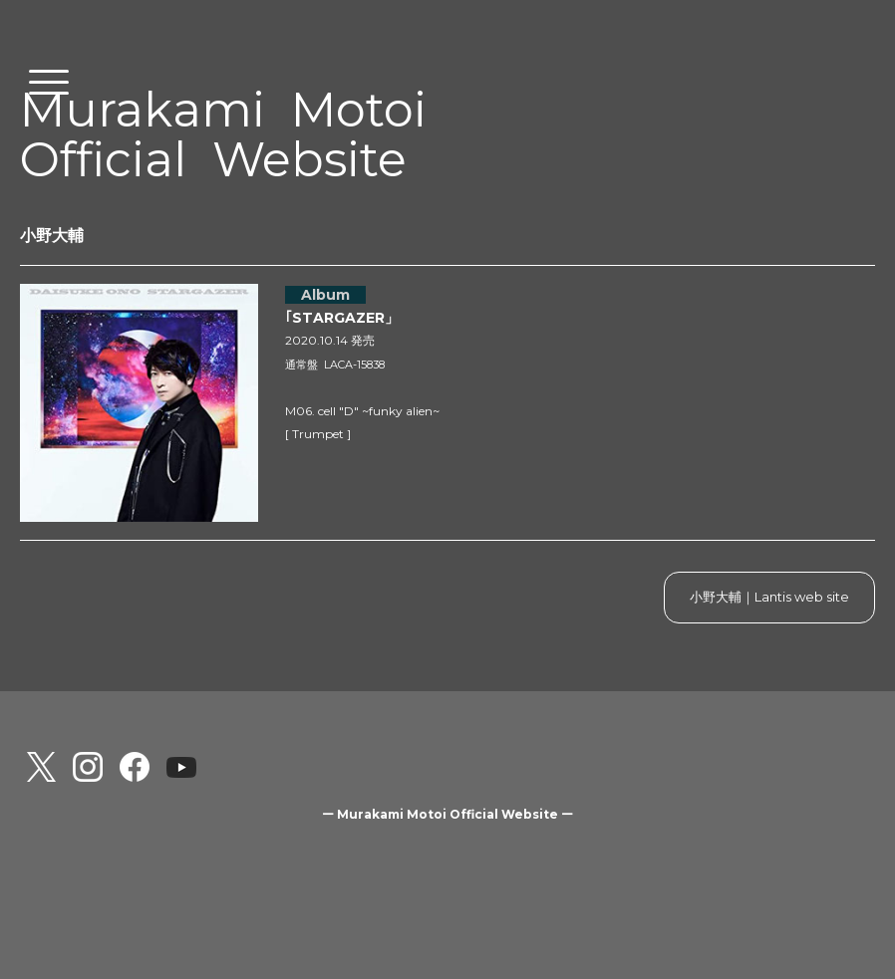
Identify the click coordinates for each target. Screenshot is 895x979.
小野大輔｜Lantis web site (769, 597)
